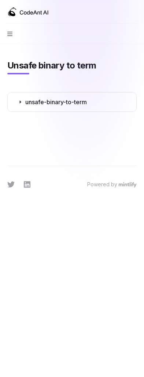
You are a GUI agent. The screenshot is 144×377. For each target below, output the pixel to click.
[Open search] (120, 12)
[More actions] (134, 12)
